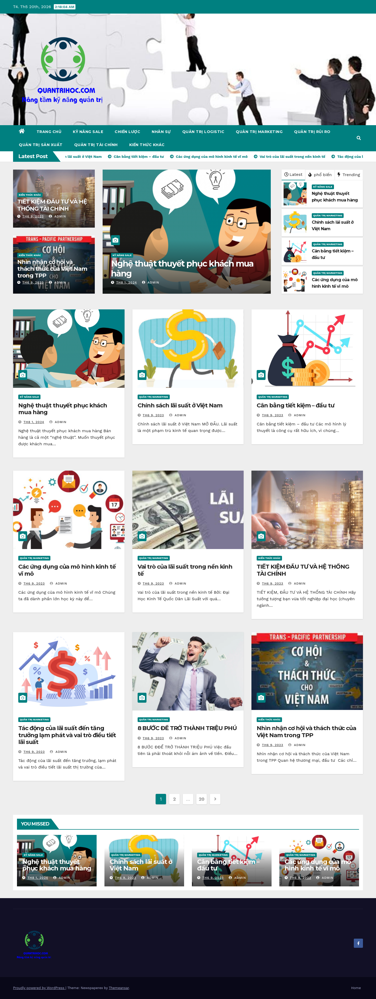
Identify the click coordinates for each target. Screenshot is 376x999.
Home (356, 988)
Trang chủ (49, 131)
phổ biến (320, 174)
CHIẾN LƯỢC (127, 131)
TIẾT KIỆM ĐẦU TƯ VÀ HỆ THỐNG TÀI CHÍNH (52, 205)
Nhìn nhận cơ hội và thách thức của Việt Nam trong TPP (52, 268)
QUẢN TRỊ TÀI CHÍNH (96, 144)
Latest (293, 174)
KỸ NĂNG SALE (88, 131)
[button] (359, 138)
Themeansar (119, 988)
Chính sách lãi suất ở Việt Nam (180, 405)
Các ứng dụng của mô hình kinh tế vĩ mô (67, 570)
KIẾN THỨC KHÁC (147, 144)
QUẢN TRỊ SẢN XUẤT (41, 144)
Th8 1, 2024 (126, 282)
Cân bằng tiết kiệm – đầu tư (295, 405)
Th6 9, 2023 (33, 216)
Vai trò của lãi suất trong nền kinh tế (185, 570)
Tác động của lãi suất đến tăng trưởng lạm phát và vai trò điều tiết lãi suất (67, 735)
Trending (349, 174)
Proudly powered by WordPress (39, 988)
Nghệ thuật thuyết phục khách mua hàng (182, 268)
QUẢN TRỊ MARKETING (259, 131)
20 (201, 799)
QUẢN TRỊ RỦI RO (312, 131)
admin (57, 216)
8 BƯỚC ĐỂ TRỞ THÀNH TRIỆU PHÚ (187, 728)
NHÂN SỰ (161, 131)
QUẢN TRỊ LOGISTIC (203, 131)
